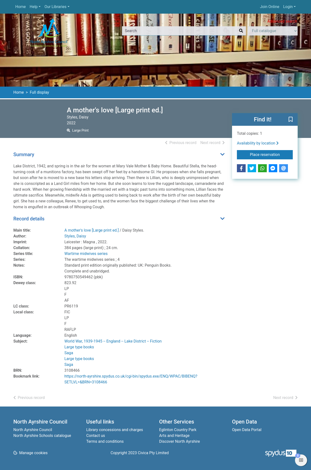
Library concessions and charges (114, 429)
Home (20, 6)
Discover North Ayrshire (179, 441)
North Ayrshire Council (32, 429)
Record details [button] (28, 219)
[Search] (241, 31)
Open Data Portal (246, 429)
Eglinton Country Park (177, 429)
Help (34, 6)
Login (288, 6)
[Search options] (273, 31)
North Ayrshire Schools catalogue (42, 435)
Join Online (269, 6)
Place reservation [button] (271, 154)
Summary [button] (23, 154)
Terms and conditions (105, 441)
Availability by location (258, 143)
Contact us (95, 435)
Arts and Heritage (174, 435)
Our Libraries (55, 6)
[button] (290, 120)
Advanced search (282, 21)
